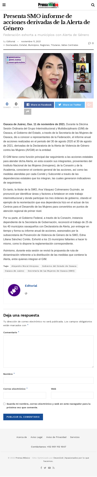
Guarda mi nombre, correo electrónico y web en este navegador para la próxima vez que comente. (48, 406)
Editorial (10, 41)
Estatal (23, 45)
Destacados (12, 45)
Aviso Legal (36, 437)
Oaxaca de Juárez (14, 271)
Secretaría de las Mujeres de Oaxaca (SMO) (51, 271)
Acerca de (21, 437)
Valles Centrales (69, 45)
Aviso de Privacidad (56, 437)
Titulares (55, 45)
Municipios (33, 45)
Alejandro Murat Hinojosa (25, 266)
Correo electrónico (15, 389)
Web (53, 389)
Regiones (45, 45)
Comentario (11, 333)
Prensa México (23, 458)
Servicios (75, 437)
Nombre (9, 374)
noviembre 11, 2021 (31, 41)
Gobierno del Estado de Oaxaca (59, 266)
